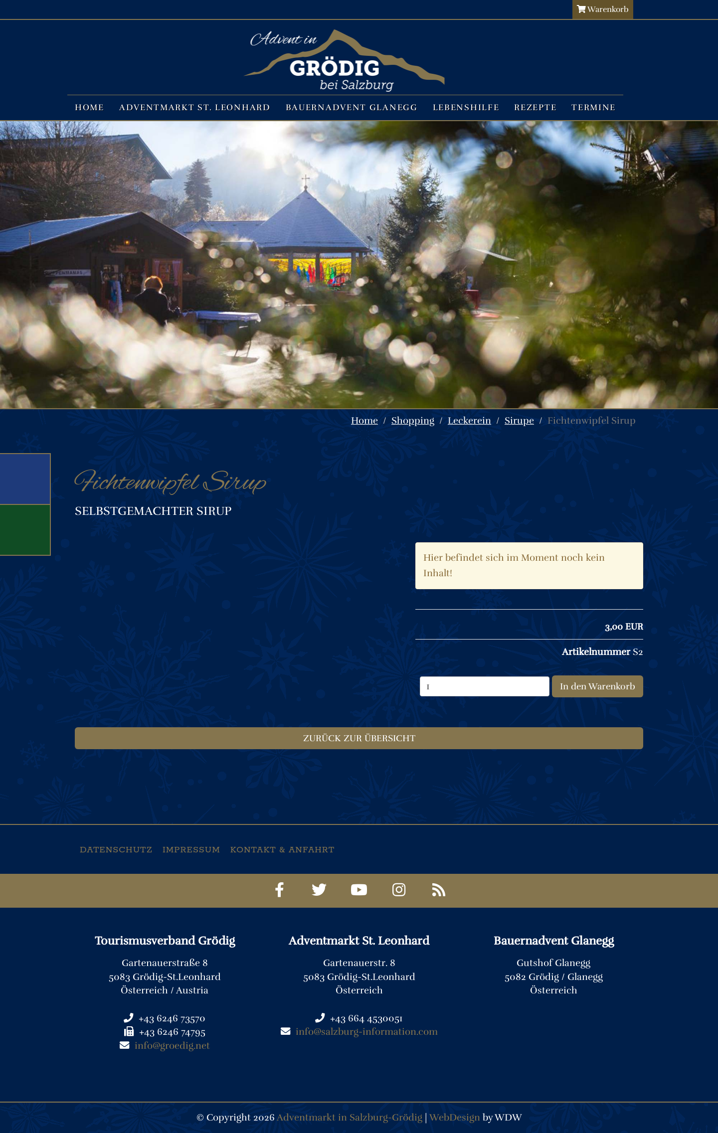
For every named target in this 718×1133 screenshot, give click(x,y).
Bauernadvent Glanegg (352, 107)
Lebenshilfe (466, 107)
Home (89, 107)
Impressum (191, 849)
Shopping (412, 421)
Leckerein (469, 421)
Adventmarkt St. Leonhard (195, 107)
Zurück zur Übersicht (359, 738)
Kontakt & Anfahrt (282, 849)
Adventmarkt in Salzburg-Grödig (349, 1118)
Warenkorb (603, 9)
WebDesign (454, 1118)
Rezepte (535, 107)
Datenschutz (116, 849)
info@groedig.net (172, 1046)
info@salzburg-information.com (367, 1032)
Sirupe (519, 421)
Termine (593, 107)
